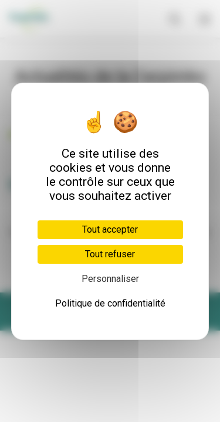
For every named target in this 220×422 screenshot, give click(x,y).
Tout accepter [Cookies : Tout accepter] (110, 229)
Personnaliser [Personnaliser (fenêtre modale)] (110, 278)
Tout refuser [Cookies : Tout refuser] (110, 254)
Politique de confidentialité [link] (110, 303)
